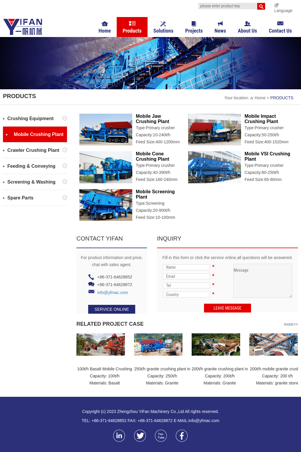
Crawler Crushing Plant (35, 150)
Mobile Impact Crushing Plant (261, 119)
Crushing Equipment (35, 118)
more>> (291, 324)
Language (283, 10)
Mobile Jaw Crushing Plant (152, 119)
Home (257, 97)
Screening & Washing (35, 181)
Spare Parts (35, 197)
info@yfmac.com (112, 292)
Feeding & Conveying (35, 166)
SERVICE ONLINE (111, 309)
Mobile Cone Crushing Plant (152, 156)
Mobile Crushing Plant (34, 134)
